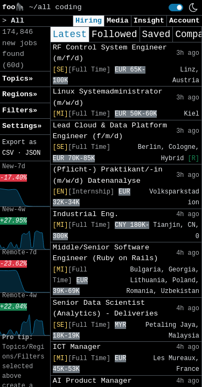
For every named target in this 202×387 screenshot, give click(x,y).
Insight (149, 21)
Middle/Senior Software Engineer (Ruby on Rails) (105, 252)
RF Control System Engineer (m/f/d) (110, 53)
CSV (7, 153)
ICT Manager (77, 347)
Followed (114, 34)
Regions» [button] (19, 94)
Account (184, 21)
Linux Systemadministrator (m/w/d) (108, 97)
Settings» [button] (21, 126)
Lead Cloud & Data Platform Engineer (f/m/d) (110, 130)
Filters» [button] (19, 110)
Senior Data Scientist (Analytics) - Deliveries (105, 308)
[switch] (176, 7)
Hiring (88, 21)
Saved (156, 34)
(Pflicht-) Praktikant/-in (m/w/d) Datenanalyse (108, 175)
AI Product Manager (92, 381)
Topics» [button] (17, 79)
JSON (33, 153)
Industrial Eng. (86, 214)
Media (118, 21)
